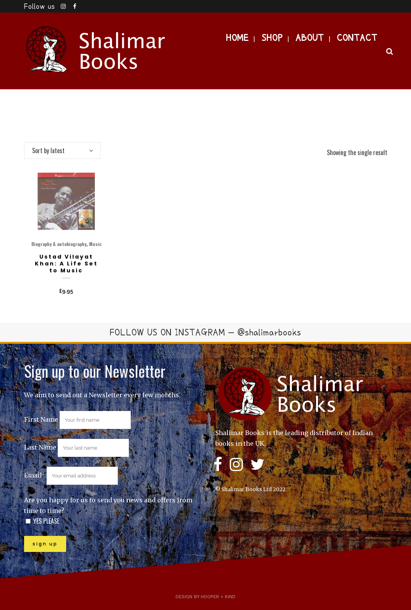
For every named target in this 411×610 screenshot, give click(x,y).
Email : (71, 475)
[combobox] (62, 150)
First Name (41, 419)
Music (95, 244)
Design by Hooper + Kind (205, 596)
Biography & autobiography (58, 244)
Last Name (40, 447)
